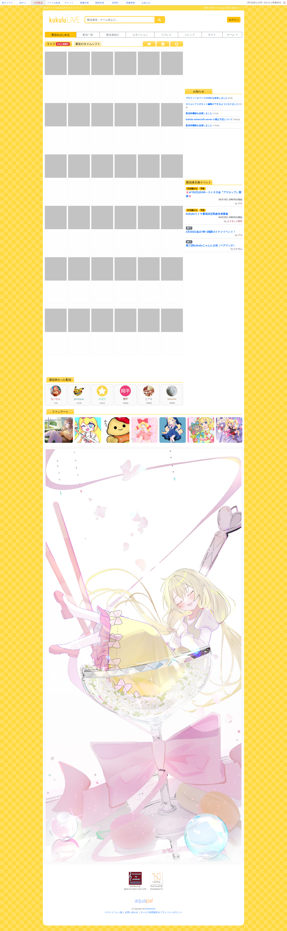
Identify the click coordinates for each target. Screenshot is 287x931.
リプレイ (166, 34)
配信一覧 (88, 34)
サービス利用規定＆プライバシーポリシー (161, 912)
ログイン (234, 19)
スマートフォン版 (113, 912)
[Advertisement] (114, 366)
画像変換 (130, 2)
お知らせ (145, 2)
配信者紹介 (112, 34)
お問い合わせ (264, 2)
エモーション (140, 34)
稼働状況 (276, 2)
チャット (69, 2)
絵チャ (23, 2)
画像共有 (84, 2)
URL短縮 (251, 2)
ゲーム (231, 34)
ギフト (212, 34)
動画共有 (99, 2)
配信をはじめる (61, 34)
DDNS (115, 2)
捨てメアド (7, 2)
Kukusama (150, 908)
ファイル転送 (53, 2)
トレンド (190, 34)
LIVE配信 (38, 2)
